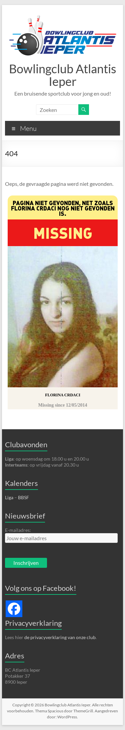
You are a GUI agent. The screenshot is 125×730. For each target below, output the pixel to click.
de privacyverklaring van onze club (60, 637)
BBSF (23, 497)
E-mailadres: (18, 530)
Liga (9, 497)
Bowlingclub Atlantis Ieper (62, 75)
